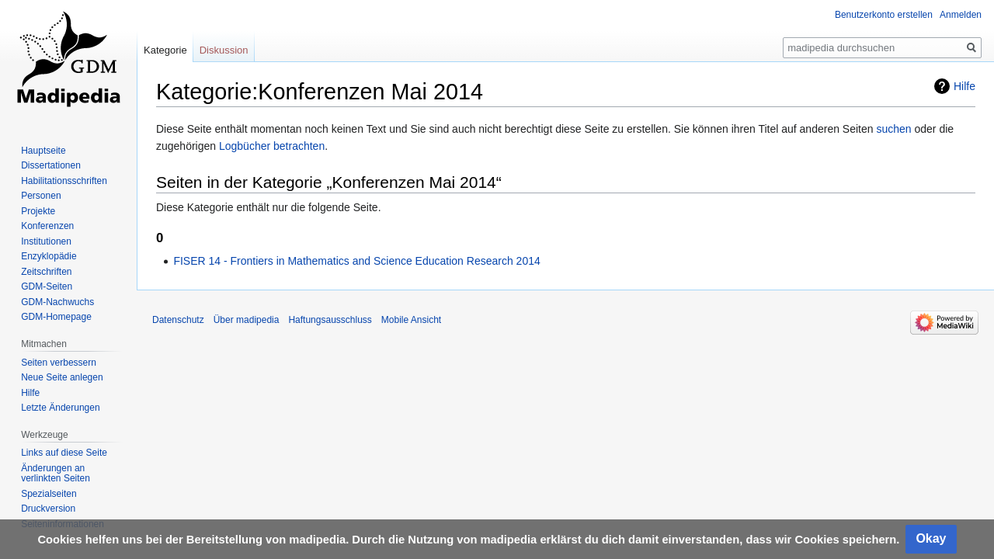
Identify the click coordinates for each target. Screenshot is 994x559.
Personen (41, 195)
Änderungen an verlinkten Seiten (55, 473)
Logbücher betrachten (272, 146)
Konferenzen (47, 225)
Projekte (38, 211)
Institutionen (46, 241)
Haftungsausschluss (329, 319)
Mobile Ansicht (411, 319)
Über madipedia (247, 319)
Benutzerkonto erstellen (884, 14)
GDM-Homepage (56, 316)
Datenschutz (178, 319)
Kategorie (165, 50)
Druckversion (48, 508)
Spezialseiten (48, 493)
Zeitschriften (46, 271)
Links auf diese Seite (64, 452)
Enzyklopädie (48, 256)
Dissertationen (51, 165)
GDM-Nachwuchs (57, 302)
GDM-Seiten (46, 286)
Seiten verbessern (58, 362)
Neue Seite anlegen (62, 377)
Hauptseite (43, 150)
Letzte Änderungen (60, 407)
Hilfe (964, 86)
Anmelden (961, 14)
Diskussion (224, 50)
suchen (893, 129)
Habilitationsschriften (64, 180)
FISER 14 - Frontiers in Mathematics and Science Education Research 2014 (356, 261)
